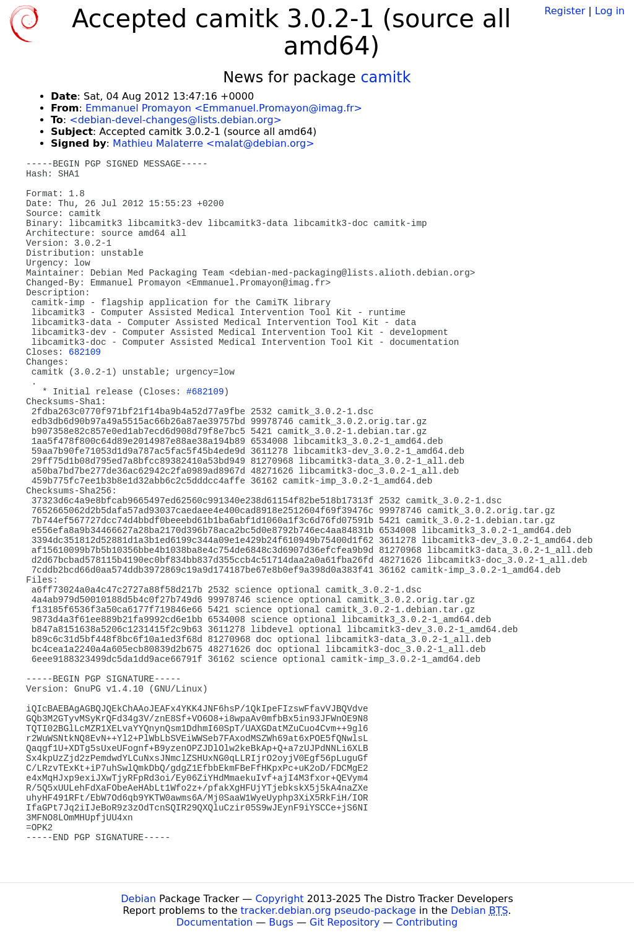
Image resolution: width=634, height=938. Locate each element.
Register (564, 11)
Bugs (281, 922)
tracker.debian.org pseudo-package (328, 910)
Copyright (279, 899)
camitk (385, 77)
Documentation (214, 922)
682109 (85, 352)
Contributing (427, 922)
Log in (610, 11)
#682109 (205, 392)
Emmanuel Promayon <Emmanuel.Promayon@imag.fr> (223, 108)
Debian (138, 899)
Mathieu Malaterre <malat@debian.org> (214, 143)
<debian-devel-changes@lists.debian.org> (175, 120)
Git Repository (345, 922)
